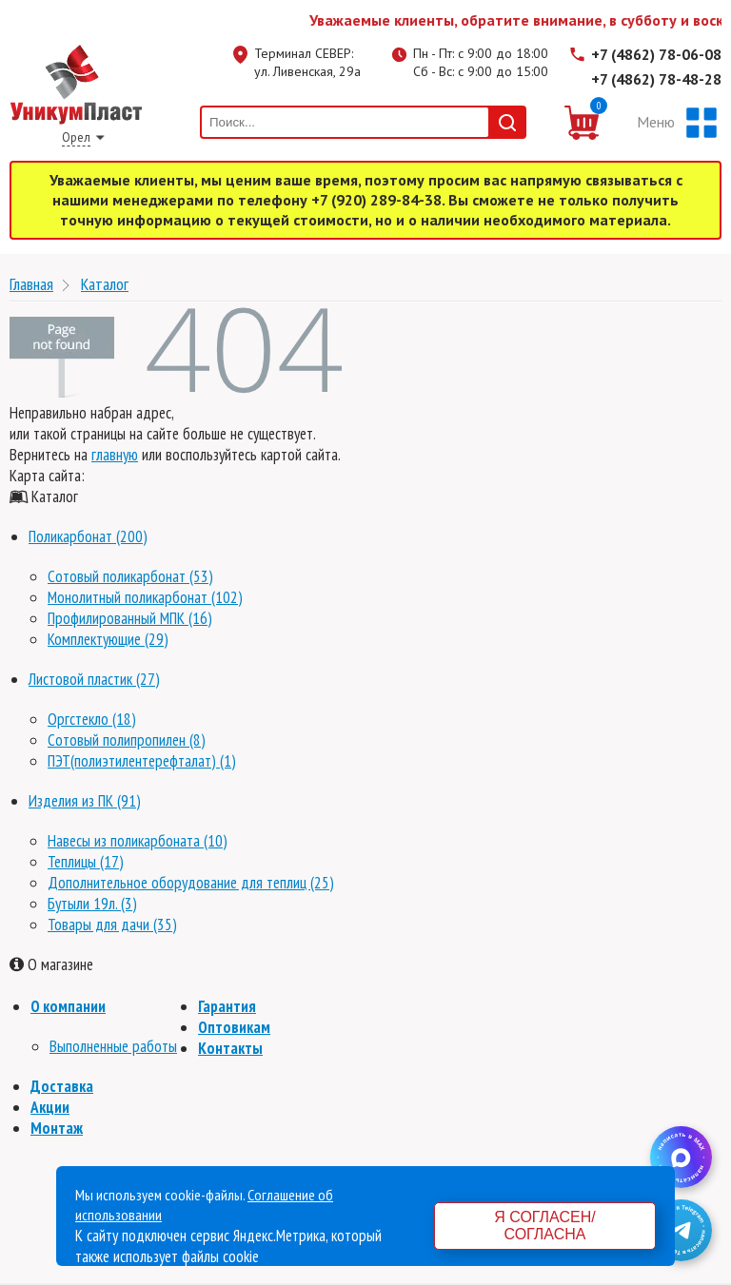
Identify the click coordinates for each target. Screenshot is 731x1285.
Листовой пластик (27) (94, 679)
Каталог (104, 284)
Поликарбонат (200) (88, 536)
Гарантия (227, 1006)
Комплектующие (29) (108, 639)
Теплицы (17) (86, 861)
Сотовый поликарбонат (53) (130, 576)
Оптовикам (234, 1027)
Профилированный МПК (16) (130, 618)
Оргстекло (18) (92, 719)
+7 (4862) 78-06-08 (656, 54)
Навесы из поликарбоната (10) (137, 840)
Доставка (61, 1086)
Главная (31, 284)
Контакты (230, 1048)
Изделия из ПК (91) (85, 800)
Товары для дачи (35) (112, 924)
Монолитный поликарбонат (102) (145, 597)
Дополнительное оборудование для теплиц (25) (191, 882)
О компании (68, 1006)
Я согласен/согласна (544, 1225)
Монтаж (56, 1128)
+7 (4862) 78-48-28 (656, 78)
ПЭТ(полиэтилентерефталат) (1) (142, 760)
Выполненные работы (113, 1046)
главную (114, 454)
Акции (49, 1107)
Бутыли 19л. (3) (92, 903)
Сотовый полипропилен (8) (127, 740)
